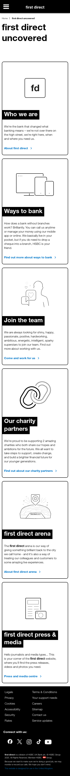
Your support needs (44, 698)
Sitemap (37, 709)
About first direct (18, 148)
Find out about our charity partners (30, 471)
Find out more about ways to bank (30, 257)
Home (5, 18)
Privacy (9, 698)
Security (10, 715)
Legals (9, 692)
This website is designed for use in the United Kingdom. (29, 768)
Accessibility (12, 709)
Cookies (10, 703)
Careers (37, 703)
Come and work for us (21, 358)
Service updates (42, 720)
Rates (8, 720)
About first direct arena (22, 572)
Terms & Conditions (44, 692)
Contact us (39, 715)
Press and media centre (23, 676)
